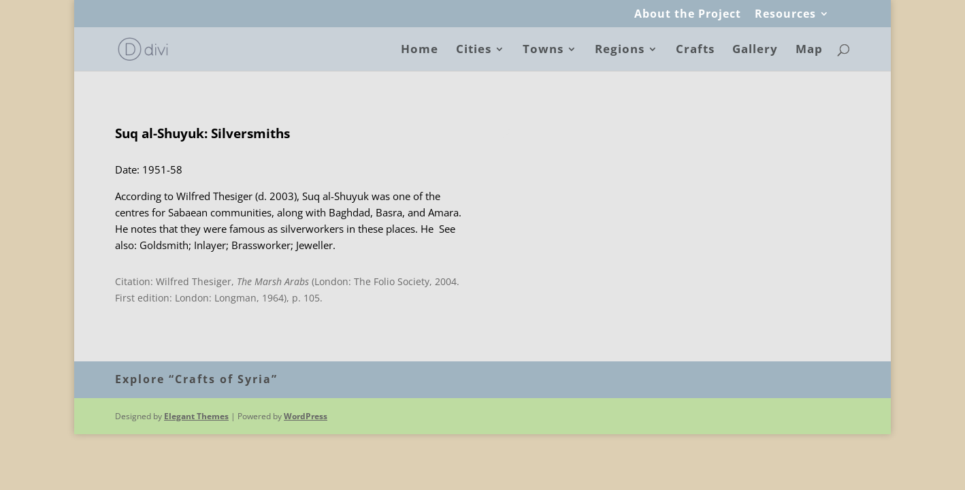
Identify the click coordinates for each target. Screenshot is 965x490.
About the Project (687, 14)
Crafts (695, 50)
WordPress (305, 416)
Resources (785, 14)
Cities (473, 50)
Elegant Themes (196, 416)
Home (419, 50)
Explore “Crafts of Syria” (196, 379)
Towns (543, 50)
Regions (619, 50)
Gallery (755, 50)
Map (809, 50)
